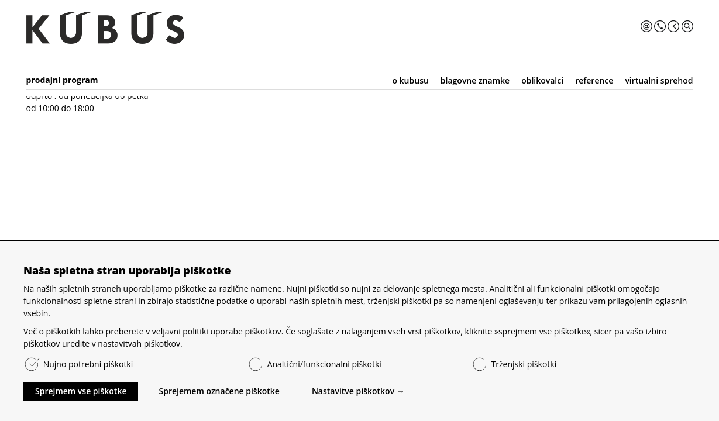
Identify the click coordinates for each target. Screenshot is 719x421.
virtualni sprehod (659, 80)
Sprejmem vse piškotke (80, 390)
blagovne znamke (475, 80)
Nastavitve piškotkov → (358, 390)
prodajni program (62, 79)
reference (594, 80)
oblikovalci (542, 80)
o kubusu (410, 80)
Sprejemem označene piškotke (219, 390)
